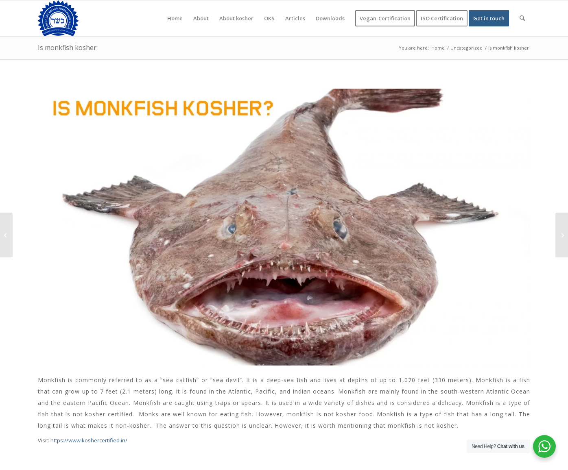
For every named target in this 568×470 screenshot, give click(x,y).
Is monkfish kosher (67, 47)
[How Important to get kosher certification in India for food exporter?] (6, 235)
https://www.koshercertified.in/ (88, 440)
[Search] (522, 18)
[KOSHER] (58, 18)
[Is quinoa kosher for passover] (561, 235)
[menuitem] (175, 18)
